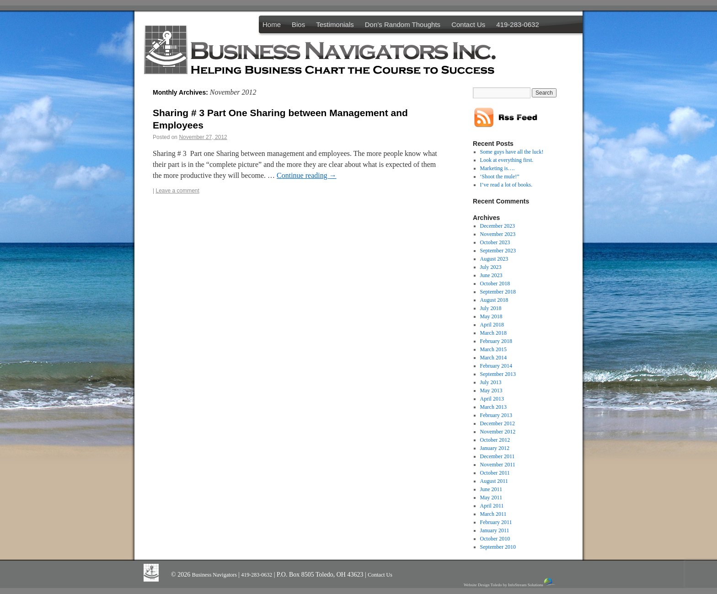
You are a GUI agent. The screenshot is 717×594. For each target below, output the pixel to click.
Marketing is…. (497, 168)
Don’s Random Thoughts (402, 24)
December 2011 (497, 456)
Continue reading (307, 175)
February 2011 (496, 522)
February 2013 (496, 415)
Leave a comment (177, 190)
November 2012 (498, 431)
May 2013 (491, 390)
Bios (298, 24)
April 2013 (492, 399)
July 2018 (491, 308)
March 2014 (493, 357)
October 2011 (495, 473)
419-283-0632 (517, 24)
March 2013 (493, 407)
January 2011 (494, 530)
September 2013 (498, 374)
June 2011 (491, 489)
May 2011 (491, 497)
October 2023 (495, 242)
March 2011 (493, 514)
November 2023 (498, 234)
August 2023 (494, 259)
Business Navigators (215, 575)
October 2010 (495, 538)
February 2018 (496, 341)
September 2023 (498, 250)
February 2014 (496, 366)
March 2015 (493, 349)
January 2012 (494, 448)
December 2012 (497, 423)
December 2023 (497, 226)
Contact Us (468, 24)
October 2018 (495, 283)
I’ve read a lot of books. (506, 185)
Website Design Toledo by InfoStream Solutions (510, 582)
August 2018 (494, 300)
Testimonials (335, 24)
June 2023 (491, 275)
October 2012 (495, 440)
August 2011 (494, 481)
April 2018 (492, 324)
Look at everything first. (507, 160)
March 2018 (493, 333)
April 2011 (492, 506)
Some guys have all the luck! (512, 152)
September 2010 (498, 547)
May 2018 (491, 316)
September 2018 (498, 292)
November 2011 (497, 464)
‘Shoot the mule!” (499, 176)
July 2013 (491, 382)
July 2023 (491, 267)
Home (271, 24)
